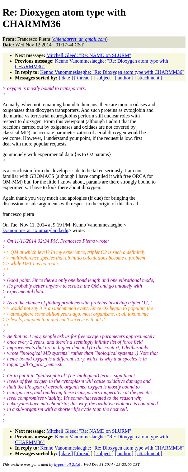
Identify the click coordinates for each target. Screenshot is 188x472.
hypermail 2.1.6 (67, 464)
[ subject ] (104, 77)
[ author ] (124, 77)
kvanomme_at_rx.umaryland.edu (35, 230)
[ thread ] (83, 77)
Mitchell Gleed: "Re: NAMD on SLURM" (88, 55)
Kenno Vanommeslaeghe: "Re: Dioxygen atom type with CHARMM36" (112, 72)
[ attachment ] (148, 77)
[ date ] (66, 77)
